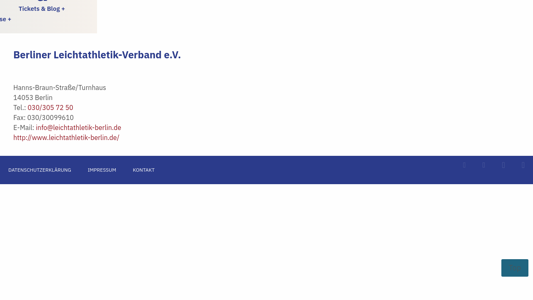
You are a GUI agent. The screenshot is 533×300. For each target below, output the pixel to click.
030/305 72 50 (50, 107)
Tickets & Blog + (42, 8)
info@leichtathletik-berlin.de (78, 127)
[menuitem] (66, 8)
